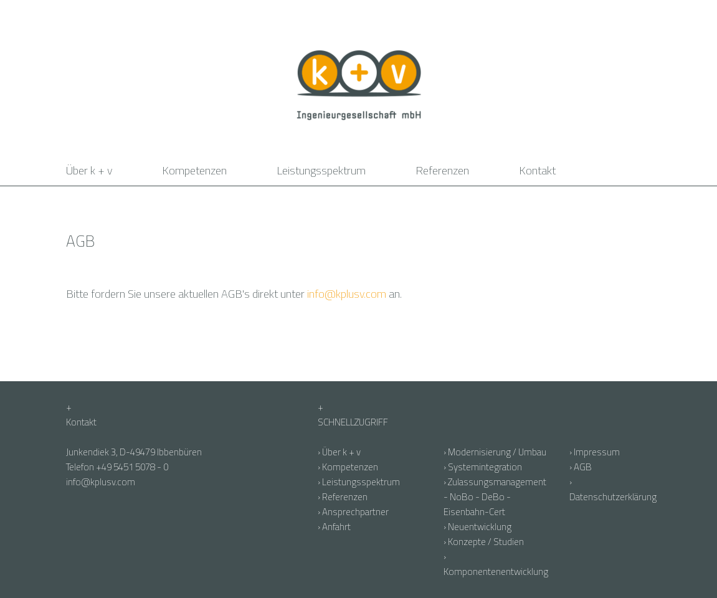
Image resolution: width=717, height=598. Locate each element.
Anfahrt (336, 527)
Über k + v (89, 170)
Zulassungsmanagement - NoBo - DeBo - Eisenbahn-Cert (495, 497)
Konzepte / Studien (486, 541)
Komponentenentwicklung (496, 571)
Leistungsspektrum (321, 170)
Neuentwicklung (479, 527)
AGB (583, 467)
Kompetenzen (194, 170)
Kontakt (537, 170)
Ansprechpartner (355, 512)
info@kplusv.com (346, 293)
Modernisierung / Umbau (497, 452)
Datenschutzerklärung (613, 497)
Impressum (597, 452)
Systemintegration (485, 467)
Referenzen (442, 170)
